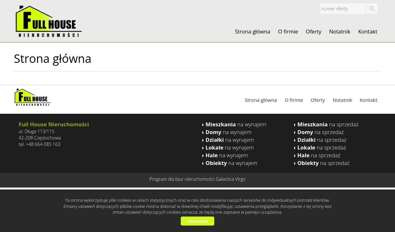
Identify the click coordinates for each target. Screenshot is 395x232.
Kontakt (367, 31)
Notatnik (339, 31)
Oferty (313, 31)
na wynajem (236, 124)
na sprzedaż (328, 124)
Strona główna (252, 31)
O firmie (288, 31)
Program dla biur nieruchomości (182, 179)
